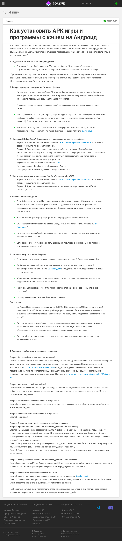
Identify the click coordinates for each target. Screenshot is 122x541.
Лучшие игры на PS (71, 517)
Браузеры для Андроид (14, 520)
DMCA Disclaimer (39, 537)
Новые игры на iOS (41, 513)
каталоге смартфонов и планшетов (75, 142)
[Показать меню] (3, 3)
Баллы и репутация (69, 531)
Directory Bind (82, 476)
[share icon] (110, 21)
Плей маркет (10, 524)
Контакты (65, 537)
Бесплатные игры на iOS (44, 517)
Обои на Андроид (12, 517)
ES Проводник (54, 269)
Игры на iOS (38, 510)
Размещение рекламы (70, 534)
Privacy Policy (38, 534)
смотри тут (87, 131)
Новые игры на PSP (71, 513)
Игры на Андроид (12, 510)
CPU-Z (58, 163)
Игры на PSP (68, 510)
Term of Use (37, 531)
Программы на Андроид (15, 513)
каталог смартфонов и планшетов (39, 367)
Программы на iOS (41, 520)
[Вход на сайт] (116, 3)
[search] (56, 12)
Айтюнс (36, 524)
